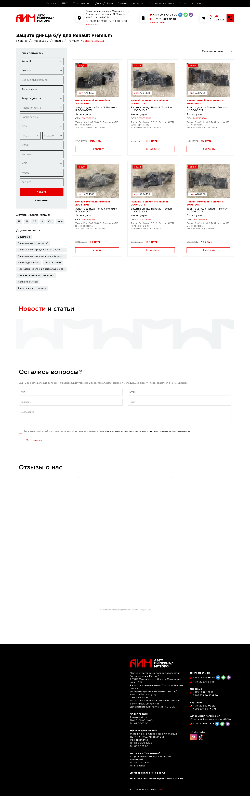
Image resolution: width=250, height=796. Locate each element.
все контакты (157, 22)
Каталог (51, 3)
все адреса (92, 25)
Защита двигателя (28, 263)
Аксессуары (83, 114)
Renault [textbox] (26, 61)
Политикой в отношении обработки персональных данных (128, 438)
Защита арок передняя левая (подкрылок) (42, 250)
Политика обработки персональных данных (156, 779)
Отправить (34, 447)
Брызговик (24, 237)
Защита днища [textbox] (31, 98)
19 (19, 221)
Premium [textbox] (26, 71)
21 (27, 221)
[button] (60, 221)
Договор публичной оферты (147, 773)
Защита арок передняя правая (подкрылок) (42, 256)
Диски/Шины (104, 3)
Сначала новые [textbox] (212, 51)
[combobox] (41, 61)
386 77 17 (203, 724)
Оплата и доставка (161, 3)
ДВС (65, 3)
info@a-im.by (197, 732)
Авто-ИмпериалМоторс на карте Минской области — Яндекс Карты (125, 617)
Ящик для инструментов (32, 288)
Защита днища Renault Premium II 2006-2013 (96, 109)
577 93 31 (164, 19)
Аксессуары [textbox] (29, 89)
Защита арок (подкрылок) (33, 243)
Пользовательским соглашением (175, 438)
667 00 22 (204, 706)
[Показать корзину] (217, 18)
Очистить (41, 201)
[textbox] (41, 80)
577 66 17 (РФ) (204, 709)
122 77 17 (203, 692)
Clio (50, 221)
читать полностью (34, 342)
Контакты (198, 3)
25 (34, 221)
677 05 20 (165, 15)
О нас (183, 3)
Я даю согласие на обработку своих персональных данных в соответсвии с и (107, 438)
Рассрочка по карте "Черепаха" (119, 325)
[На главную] (35, 18)
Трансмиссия (81, 3)
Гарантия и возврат (131, 3)
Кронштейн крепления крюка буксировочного (42, 269)
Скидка (27, 325)
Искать (41, 192)
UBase (158, 789)
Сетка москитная (28, 282)
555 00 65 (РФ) (204, 695)
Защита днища (52, 263)
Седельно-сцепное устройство (36, 275)
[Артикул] (41, 182)
